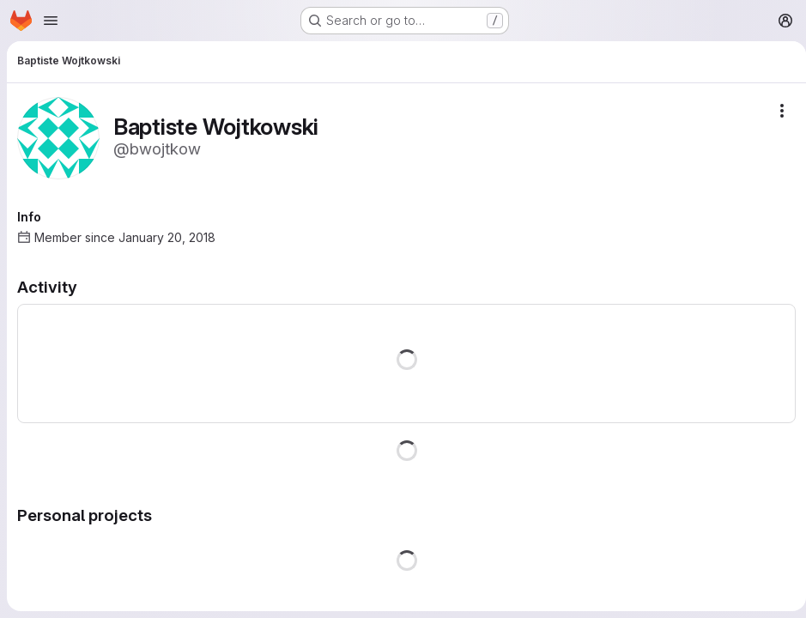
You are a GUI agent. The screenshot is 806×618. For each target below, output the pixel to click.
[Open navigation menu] (50, 20)
